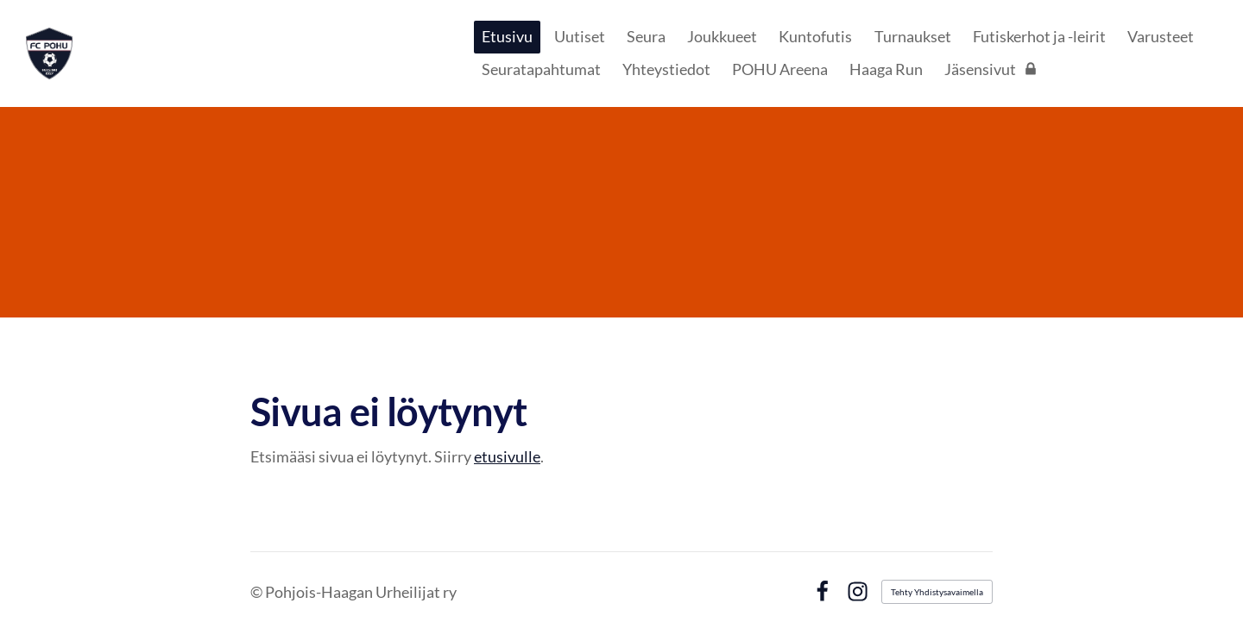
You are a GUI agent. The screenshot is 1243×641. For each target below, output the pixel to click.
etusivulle (507, 456)
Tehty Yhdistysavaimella (937, 592)
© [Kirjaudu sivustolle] (257, 591)
